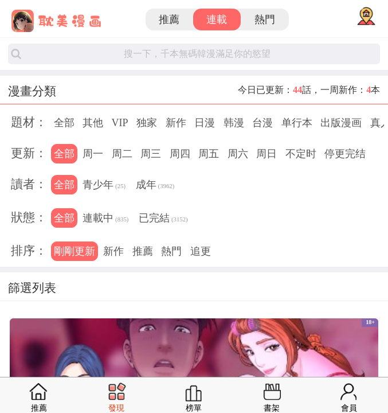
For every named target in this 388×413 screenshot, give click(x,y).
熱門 (264, 19)
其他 (93, 122)
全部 (64, 122)
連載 (216, 19)
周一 (93, 153)
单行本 (296, 122)
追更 (200, 251)
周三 (150, 153)
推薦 (169, 19)
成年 (155, 186)
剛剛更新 (74, 251)
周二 (122, 153)
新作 (176, 122)
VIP (120, 122)
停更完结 (345, 153)
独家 (146, 122)
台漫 (262, 122)
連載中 (105, 219)
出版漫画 (341, 122)
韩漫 (234, 122)
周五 (208, 153)
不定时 (300, 153)
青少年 (104, 186)
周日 (266, 153)
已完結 (163, 219)
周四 (180, 153)
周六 (238, 153)
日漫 (204, 122)
